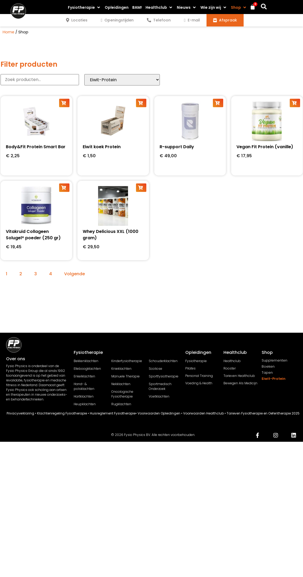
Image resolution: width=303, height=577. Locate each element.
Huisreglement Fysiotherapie (112, 413)
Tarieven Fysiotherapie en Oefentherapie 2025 (263, 413)
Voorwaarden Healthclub (203, 413)
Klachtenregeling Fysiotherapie (62, 413)
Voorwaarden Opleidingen (159, 413)
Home (8, 32)
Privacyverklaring (20, 413)
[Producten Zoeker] (40, 79)
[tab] (76, 20)
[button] (84, 7)
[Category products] (122, 79)
